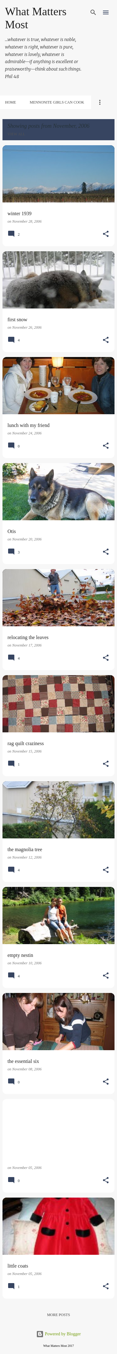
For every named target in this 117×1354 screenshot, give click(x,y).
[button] (106, 234)
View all (16, 134)
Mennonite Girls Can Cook (57, 102)
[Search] (93, 12)
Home (10, 102)
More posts (58, 1315)
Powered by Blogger (58, 1334)
